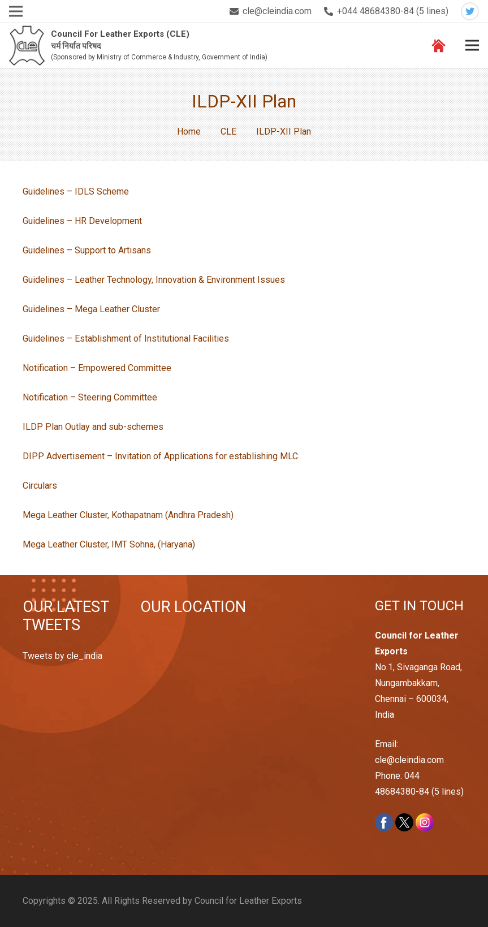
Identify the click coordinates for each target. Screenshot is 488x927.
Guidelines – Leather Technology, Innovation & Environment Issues (154, 279)
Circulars (40, 485)
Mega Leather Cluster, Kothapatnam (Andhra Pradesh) (128, 515)
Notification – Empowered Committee (97, 368)
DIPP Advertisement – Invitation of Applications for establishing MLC (160, 456)
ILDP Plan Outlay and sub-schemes (93, 426)
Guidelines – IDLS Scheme (76, 191)
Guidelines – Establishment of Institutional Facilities (126, 338)
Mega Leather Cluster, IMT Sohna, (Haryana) (109, 544)
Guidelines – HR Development (82, 220)
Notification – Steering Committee (90, 397)
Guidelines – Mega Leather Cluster (91, 309)
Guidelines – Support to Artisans (87, 250)
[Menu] (472, 45)
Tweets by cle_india (62, 655)
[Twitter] (470, 11)
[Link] (27, 45)
